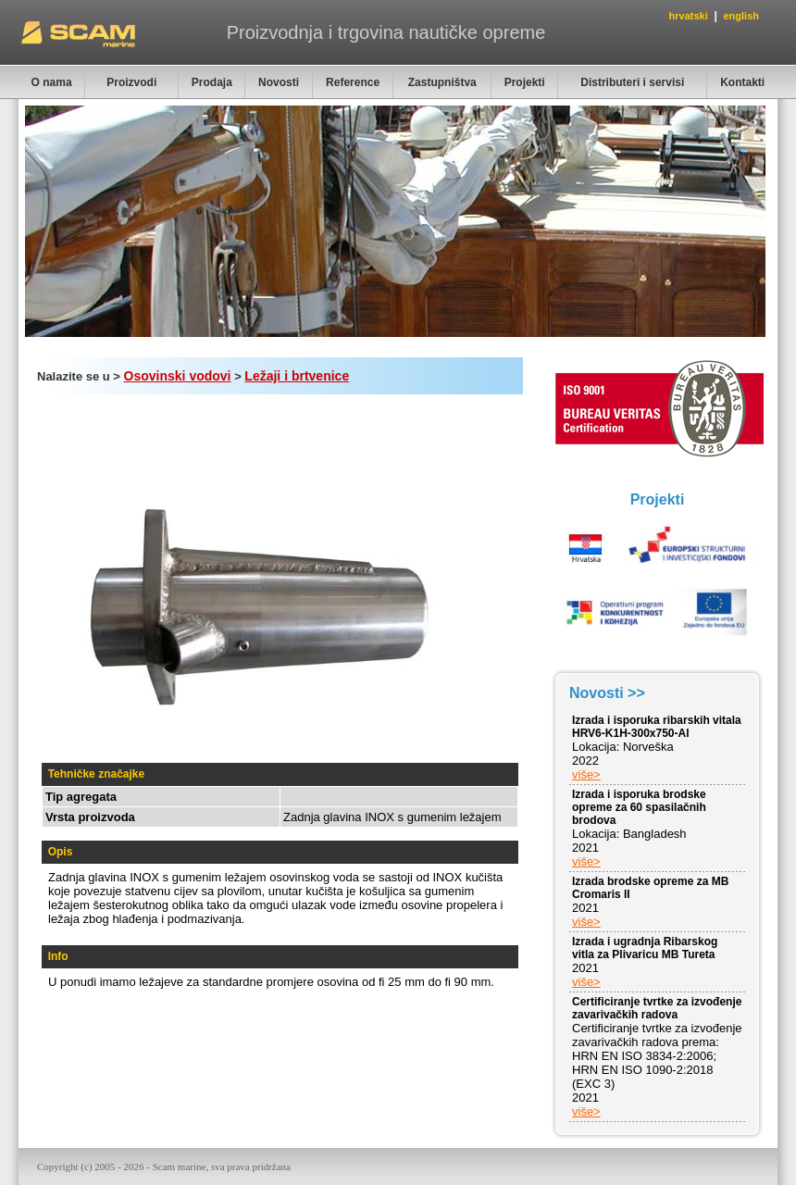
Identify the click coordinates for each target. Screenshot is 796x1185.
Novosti (278, 82)
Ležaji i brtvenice (296, 375)
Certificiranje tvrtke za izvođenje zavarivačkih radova (656, 1008)
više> (586, 774)
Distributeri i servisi (632, 82)
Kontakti (742, 82)
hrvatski (688, 15)
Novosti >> (607, 693)
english (741, 15)
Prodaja (212, 82)
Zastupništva (442, 82)
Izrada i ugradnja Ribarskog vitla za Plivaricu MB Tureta (644, 948)
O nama (51, 82)
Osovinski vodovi (177, 375)
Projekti (524, 82)
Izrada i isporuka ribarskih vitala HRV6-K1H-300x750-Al (656, 727)
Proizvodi (131, 82)
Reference (352, 82)
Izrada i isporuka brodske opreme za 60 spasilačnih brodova (639, 807)
